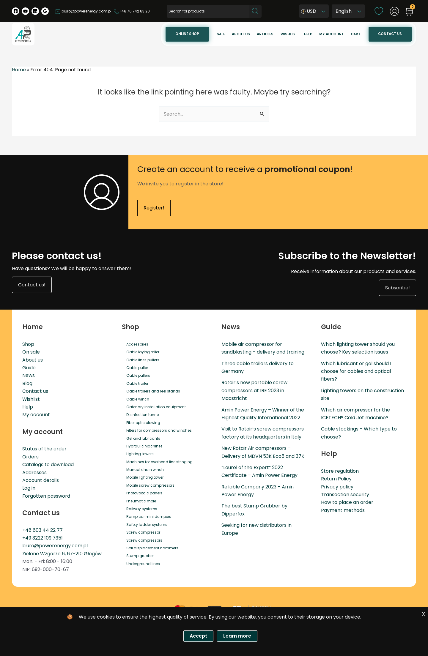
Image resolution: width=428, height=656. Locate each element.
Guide (29, 367)
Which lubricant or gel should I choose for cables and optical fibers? (356, 371)
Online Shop (187, 33)
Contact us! (31, 284)
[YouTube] (25, 11)
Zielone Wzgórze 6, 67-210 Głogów (62, 553)
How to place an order (347, 502)
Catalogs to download (48, 464)
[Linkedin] (35, 11)
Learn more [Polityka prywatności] (237, 636)
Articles (265, 34)
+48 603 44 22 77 (42, 530)
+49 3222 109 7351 (42, 537)
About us (241, 34)
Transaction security (345, 494)
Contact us (390, 33)
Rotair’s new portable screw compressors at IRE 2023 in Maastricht (254, 390)
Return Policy (336, 478)
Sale (221, 34)
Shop (28, 344)
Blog (27, 383)
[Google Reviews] (45, 11)
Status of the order (44, 448)
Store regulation (340, 471)
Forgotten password (46, 496)
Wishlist (289, 34)
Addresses (34, 472)
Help (308, 34)
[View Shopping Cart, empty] (409, 12)
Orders (30, 456)
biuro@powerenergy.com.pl (83, 11)
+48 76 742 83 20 (132, 11)
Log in (28, 488)
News (28, 375)
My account (331, 34)
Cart (356, 34)
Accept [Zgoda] (198, 636)
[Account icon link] (394, 11)
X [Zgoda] (423, 614)
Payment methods (343, 510)
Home (19, 69)
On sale (31, 351)
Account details (40, 480)
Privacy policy (337, 486)
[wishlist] (379, 11)
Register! (154, 207)
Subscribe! (397, 287)
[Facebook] (15, 11)
